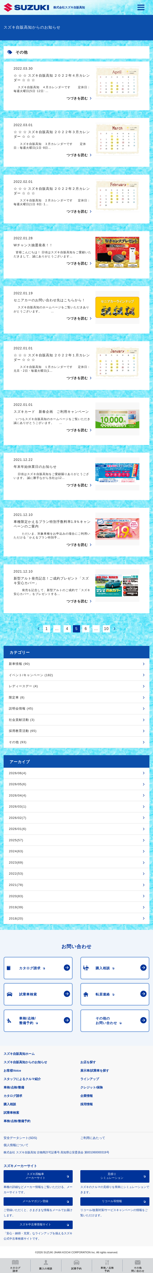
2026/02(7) (17, 818)
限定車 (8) (17, 697)
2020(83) (16, 896)
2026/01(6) (17, 829)
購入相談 (10, 1104)
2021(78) (16, 885)
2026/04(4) (17, 795)
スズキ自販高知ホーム (19, 1054)
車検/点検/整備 (14, 1087)
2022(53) (16, 873)
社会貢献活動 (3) (22, 720)
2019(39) (16, 907)
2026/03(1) (17, 806)
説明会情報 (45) (21, 708)
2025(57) (16, 840)
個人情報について (16, 1145)
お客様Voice (12, 1070)
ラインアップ (89, 1079)
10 (106, 629)
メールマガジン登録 (35, 1201)
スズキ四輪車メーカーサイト (35, 1176)
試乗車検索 (11, 1112)
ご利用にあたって (92, 1138)
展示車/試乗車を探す (94, 1070)
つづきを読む (77, 98)
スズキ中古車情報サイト (35, 1224)
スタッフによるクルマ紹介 (22, 1079)
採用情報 (86, 1104)
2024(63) (16, 851)
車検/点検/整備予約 (17, 1121)
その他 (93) (18, 742)
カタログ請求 (13, 1096)
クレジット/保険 (91, 1087)
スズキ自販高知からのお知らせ (25, 1062)
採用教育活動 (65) (23, 731)
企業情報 (86, 1096)
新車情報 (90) (19, 664)
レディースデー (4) (23, 686)
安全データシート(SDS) (20, 1138)
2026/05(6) (17, 784)
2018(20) (16, 918)
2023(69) (16, 862)
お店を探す (88, 1062)
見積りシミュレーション (111, 1176)
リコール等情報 (112, 1201)
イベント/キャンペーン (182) (31, 675)
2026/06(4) (17, 773)
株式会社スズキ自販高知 (69, 7)
